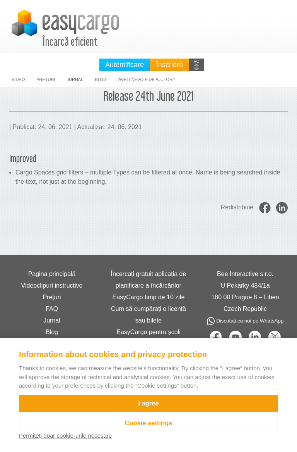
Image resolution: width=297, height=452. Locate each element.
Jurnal (75, 79)
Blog (101, 79)
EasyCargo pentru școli (148, 332)
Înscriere (169, 65)
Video (18, 79)
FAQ (52, 308)
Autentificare (124, 65)
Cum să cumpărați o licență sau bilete (148, 314)
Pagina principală (52, 274)
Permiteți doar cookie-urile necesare (65, 435)
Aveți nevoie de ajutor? (146, 79)
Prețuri (45, 79)
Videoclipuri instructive (52, 285)
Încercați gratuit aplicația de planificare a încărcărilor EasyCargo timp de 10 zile (148, 285)
